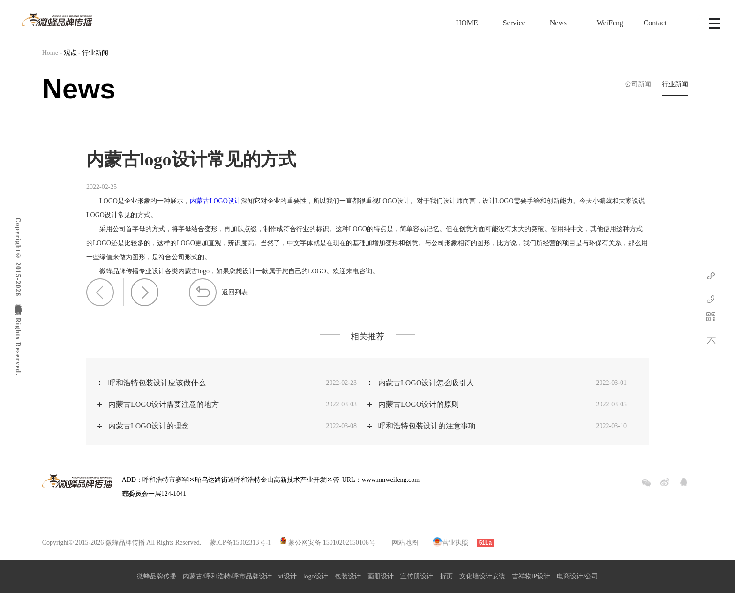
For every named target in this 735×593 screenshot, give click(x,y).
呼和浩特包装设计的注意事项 (427, 426)
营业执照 (450, 542)
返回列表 (235, 292)
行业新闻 (95, 52)
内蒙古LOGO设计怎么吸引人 (426, 383)
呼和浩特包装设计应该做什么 (157, 383)
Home (50, 52)
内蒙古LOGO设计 (215, 200)
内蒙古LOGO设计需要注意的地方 (163, 404)
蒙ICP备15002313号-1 (239, 542)
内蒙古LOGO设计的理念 (148, 426)
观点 (70, 52)
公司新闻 (638, 84)
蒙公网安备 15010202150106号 (331, 542)
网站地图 (405, 542)
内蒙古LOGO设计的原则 (418, 404)
